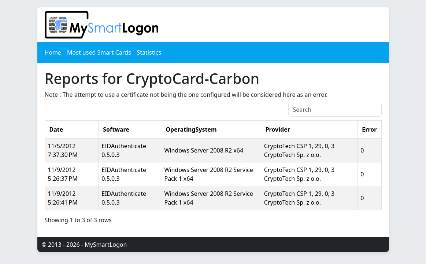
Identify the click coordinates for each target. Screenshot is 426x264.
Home (53, 52)
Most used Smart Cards (99, 52)
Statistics (149, 52)
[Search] (335, 110)
